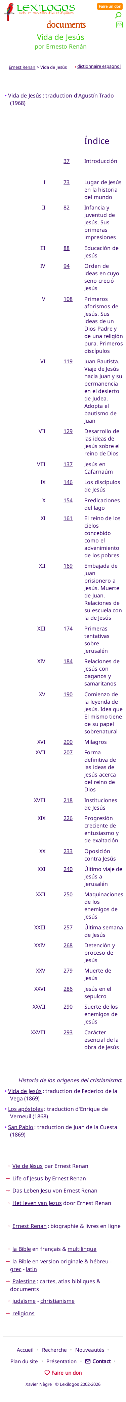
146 (68, 482)
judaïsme (24, 1301)
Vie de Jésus (27, 1166)
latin (31, 1269)
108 (68, 299)
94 (67, 266)
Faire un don (110, 6)
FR (119, 24)
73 (67, 182)
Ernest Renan (22, 67)
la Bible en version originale (47, 1261)
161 (68, 518)
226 (68, 818)
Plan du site (24, 1361)
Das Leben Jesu (31, 1190)
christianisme (57, 1301)
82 (67, 207)
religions (23, 1313)
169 (68, 565)
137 (68, 464)
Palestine (24, 1281)
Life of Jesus (27, 1178)
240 (68, 869)
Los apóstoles (25, 1109)
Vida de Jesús (25, 95)
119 (68, 361)
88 (67, 248)
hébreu (99, 1261)
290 (68, 1006)
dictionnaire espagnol (99, 66)
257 (68, 927)
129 (68, 431)
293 (68, 1032)
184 (68, 661)
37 (67, 161)
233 (68, 851)
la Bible (21, 1249)
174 (68, 628)
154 (68, 500)
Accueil (25, 1349)
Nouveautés (89, 1349)
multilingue (82, 1249)
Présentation (61, 1361)
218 (68, 800)
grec (16, 1269)
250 (68, 894)
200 (68, 742)
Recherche (54, 1349)
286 (68, 988)
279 (68, 970)
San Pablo (20, 1127)
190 (68, 694)
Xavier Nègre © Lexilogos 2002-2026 (63, 1384)
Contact (97, 1361)
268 (68, 945)
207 (68, 752)
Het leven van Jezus (36, 1203)
